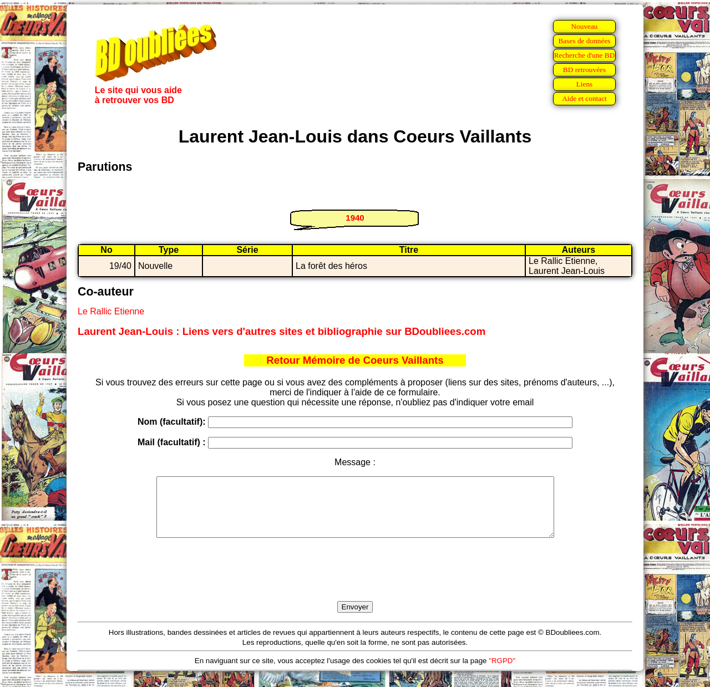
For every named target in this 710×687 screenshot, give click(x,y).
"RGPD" (502, 672)
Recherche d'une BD (584, 55)
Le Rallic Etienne (111, 311)
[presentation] (355, 582)
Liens (584, 84)
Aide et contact (584, 98)
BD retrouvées (584, 69)
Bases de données (584, 41)
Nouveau (584, 26)
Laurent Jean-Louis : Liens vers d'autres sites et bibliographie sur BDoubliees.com (281, 331)
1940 (355, 217)
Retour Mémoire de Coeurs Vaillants (354, 360)
